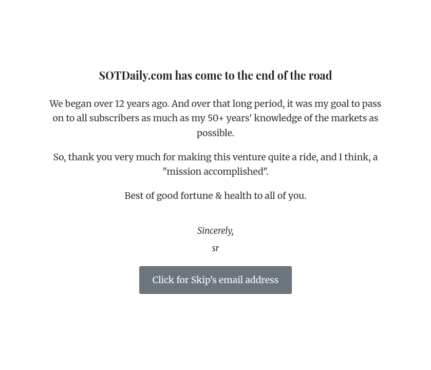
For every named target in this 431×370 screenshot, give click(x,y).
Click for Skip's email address (216, 280)
